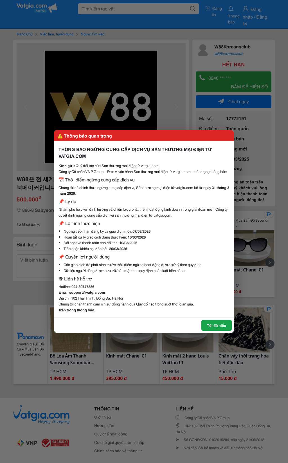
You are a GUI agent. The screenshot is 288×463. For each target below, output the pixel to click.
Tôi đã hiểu (216, 325)
